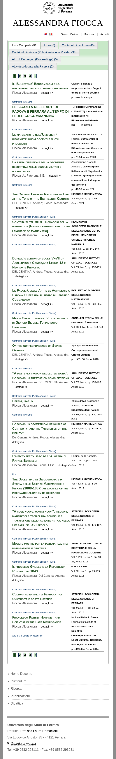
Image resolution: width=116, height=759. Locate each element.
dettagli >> (47, 92)
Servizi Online (69, 34)
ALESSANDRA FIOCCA (58, 23)
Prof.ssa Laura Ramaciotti (38, 731)
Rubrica (89, 34)
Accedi (104, 34)
